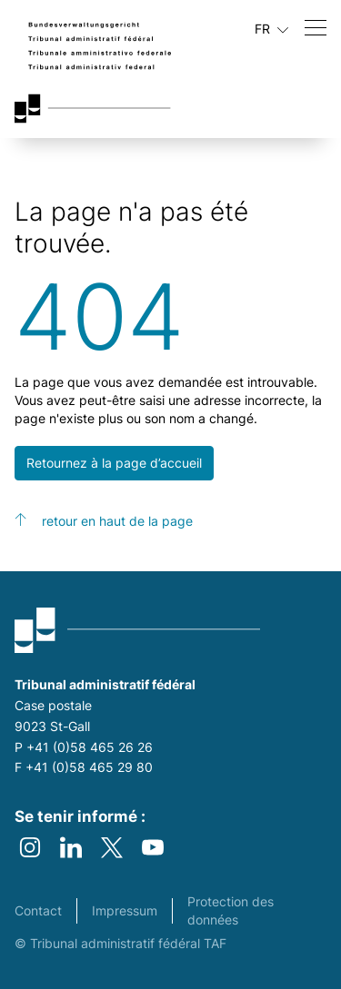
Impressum (124, 910)
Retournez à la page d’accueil (114, 462)
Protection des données (230, 910)
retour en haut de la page (117, 521)
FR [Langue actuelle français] (271, 29)
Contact (38, 910)
